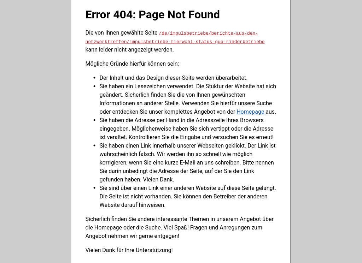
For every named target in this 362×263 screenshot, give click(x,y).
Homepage (251, 111)
